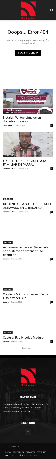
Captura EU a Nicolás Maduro (23, 337)
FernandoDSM (9, 168)
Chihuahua (8, 199)
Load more (28, 348)
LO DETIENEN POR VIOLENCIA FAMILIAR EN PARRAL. (24, 162)
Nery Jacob (7, 125)
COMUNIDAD (8, 112)
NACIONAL (8, 242)
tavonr (6, 259)
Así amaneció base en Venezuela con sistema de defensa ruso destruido (25, 251)
